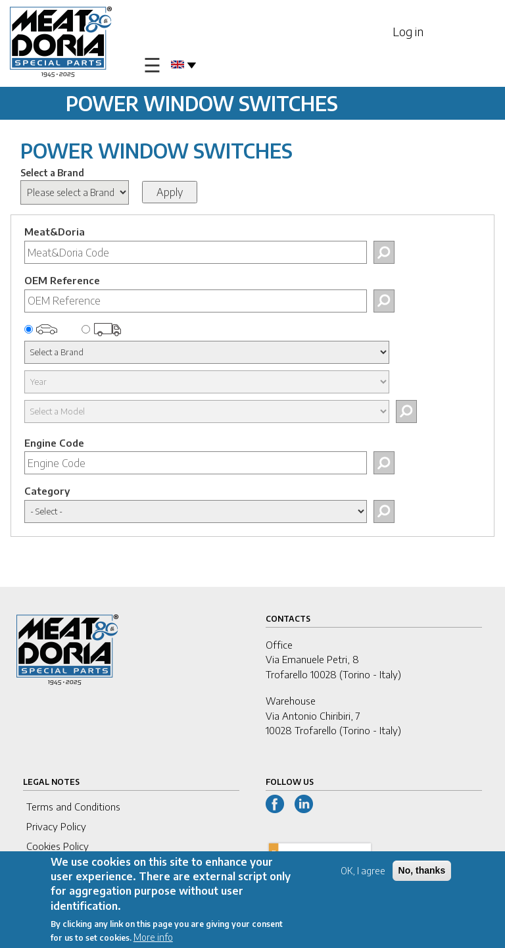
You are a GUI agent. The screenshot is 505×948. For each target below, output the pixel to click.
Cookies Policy (57, 846)
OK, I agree (363, 874)
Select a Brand (52, 172)
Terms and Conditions (73, 806)
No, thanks (422, 874)
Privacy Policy (56, 826)
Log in (408, 31)
